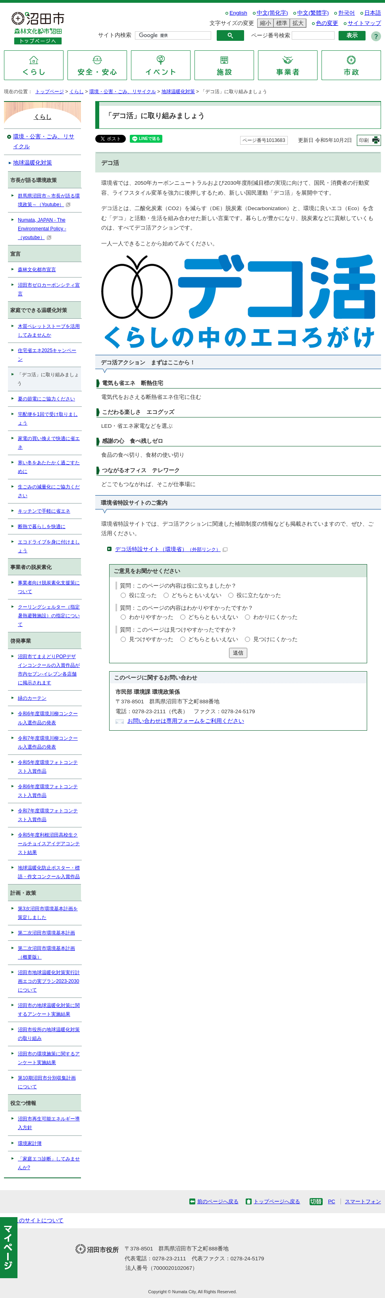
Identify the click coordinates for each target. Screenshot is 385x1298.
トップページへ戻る (277, 1201)
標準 (280, 23)
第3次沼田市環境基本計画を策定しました (48, 913)
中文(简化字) (272, 13)
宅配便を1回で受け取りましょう (48, 419)
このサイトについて (38, 1220)
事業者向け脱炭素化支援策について (49, 587)
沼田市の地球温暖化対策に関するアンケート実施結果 (49, 1010)
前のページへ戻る (218, 1201)
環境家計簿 (30, 1143)
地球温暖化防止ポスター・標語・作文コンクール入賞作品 (49, 872)
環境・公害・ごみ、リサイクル (122, 91)
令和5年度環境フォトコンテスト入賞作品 (48, 767)
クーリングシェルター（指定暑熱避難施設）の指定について (49, 615)
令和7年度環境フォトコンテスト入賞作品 (48, 815)
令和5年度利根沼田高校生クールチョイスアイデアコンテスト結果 (49, 843)
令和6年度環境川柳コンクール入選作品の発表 (48, 718)
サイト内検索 (114, 35)
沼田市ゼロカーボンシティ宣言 (49, 289)
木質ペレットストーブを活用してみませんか (49, 331)
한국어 (346, 13)
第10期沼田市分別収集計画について (47, 1082)
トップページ (49, 91)
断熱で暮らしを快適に (41, 526)
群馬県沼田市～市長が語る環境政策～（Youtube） (49, 200)
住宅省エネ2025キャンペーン (47, 355)
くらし (76, 91)
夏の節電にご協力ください (46, 399)
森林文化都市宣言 (37, 269)
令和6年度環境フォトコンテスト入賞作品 (48, 791)
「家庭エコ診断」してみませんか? (49, 1163)
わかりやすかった (151, 617)
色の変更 (327, 23)
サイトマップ (364, 23)
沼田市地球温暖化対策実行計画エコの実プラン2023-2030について (49, 981)
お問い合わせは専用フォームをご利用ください (185, 721)
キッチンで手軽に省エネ (44, 511)
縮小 (264, 23)
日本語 (372, 13)
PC (331, 1201)
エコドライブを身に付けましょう (49, 546)
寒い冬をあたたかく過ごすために (49, 467)
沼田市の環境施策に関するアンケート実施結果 (49, 1058)
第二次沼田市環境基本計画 (46, 933)
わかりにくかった (275, 617)
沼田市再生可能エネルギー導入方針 (49, 1123)
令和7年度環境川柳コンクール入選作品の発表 (48, 742)
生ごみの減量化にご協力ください (49, 491)
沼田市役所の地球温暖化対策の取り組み (49, 1034)
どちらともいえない (196, 595)
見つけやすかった (151, 639)
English (238, 13)
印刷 (364, 140)
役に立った (143, 595)
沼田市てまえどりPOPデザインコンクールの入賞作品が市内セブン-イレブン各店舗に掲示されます (49, 669)
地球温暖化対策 (178, 91)
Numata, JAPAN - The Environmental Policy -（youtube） (42, 228)
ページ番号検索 (270, 35)
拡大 (297, 23)
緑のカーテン (32, 698)
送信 (238, 653)
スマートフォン (363, 1201)
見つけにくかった (275, 639)
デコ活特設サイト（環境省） (171, 549)
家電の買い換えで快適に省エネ (49, 443)
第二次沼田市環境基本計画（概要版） (46, 953)
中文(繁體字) (313, 13)
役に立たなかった (259, 595)
